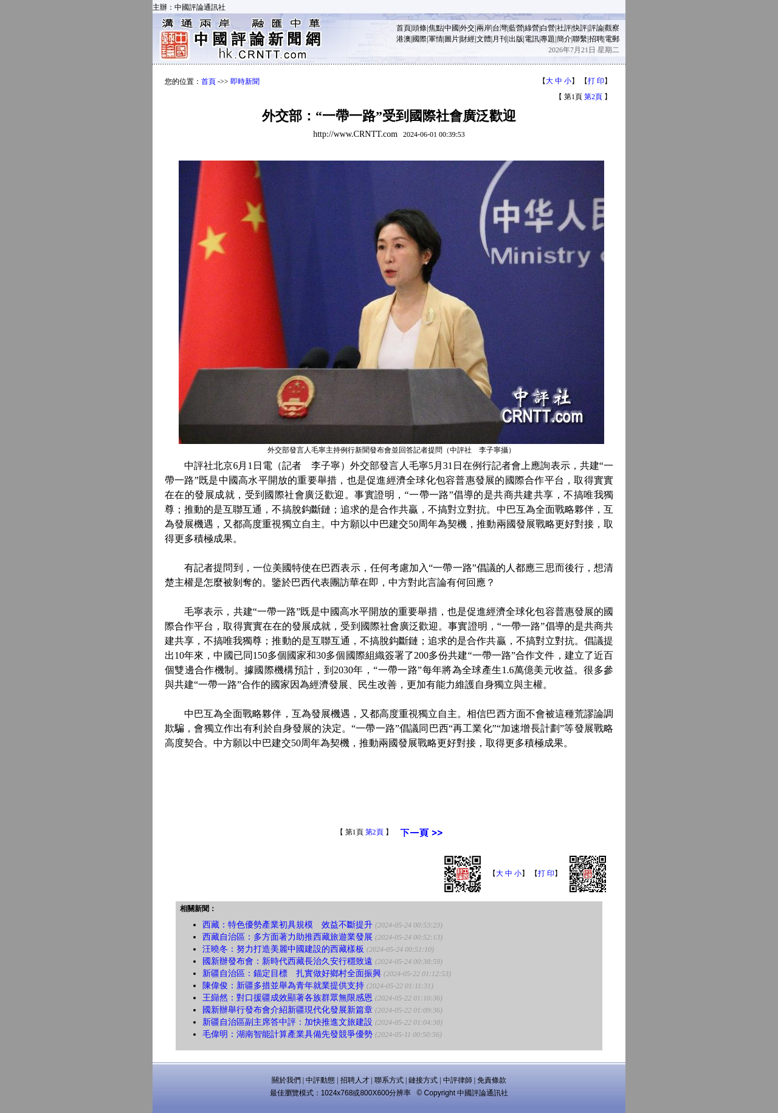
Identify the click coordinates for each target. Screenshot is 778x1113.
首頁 (403, 28)
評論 (596, 28)
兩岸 (484, 28)
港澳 (403, 39)
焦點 (436, 28)
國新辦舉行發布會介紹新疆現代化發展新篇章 (287, 1009)
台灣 (499, 28)
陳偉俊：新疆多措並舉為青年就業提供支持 (283, 985)
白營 (547, 28)
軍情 (436, 39)
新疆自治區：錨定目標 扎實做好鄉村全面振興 (291, 973)
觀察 (612, 28)
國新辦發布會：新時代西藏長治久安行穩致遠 (287, 961)
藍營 (516, 28)
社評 (564, 28)
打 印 (596, 81)
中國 (451, 28)
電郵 (612, 39)
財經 (467, 39)
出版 (516, 39)
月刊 (499, 39)
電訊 (532, 39)
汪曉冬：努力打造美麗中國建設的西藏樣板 (283, 949)
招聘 (596, 39)
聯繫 (580, 39)
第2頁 (593, 96)
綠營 (532, 28)
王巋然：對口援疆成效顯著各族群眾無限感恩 (287, 997)
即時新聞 (245, 81)
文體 (484, 39)
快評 (580, 28)
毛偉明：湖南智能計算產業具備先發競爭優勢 (287, 1034)
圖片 (451, 39)
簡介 (564, 39)
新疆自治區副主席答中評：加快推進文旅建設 (287, 1022)
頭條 (419, 28)
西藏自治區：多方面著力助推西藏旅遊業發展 (287, 936)
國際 (419, 39)
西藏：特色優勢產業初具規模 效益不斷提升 (287, 924)
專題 (547, 39)
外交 (467, 28)
